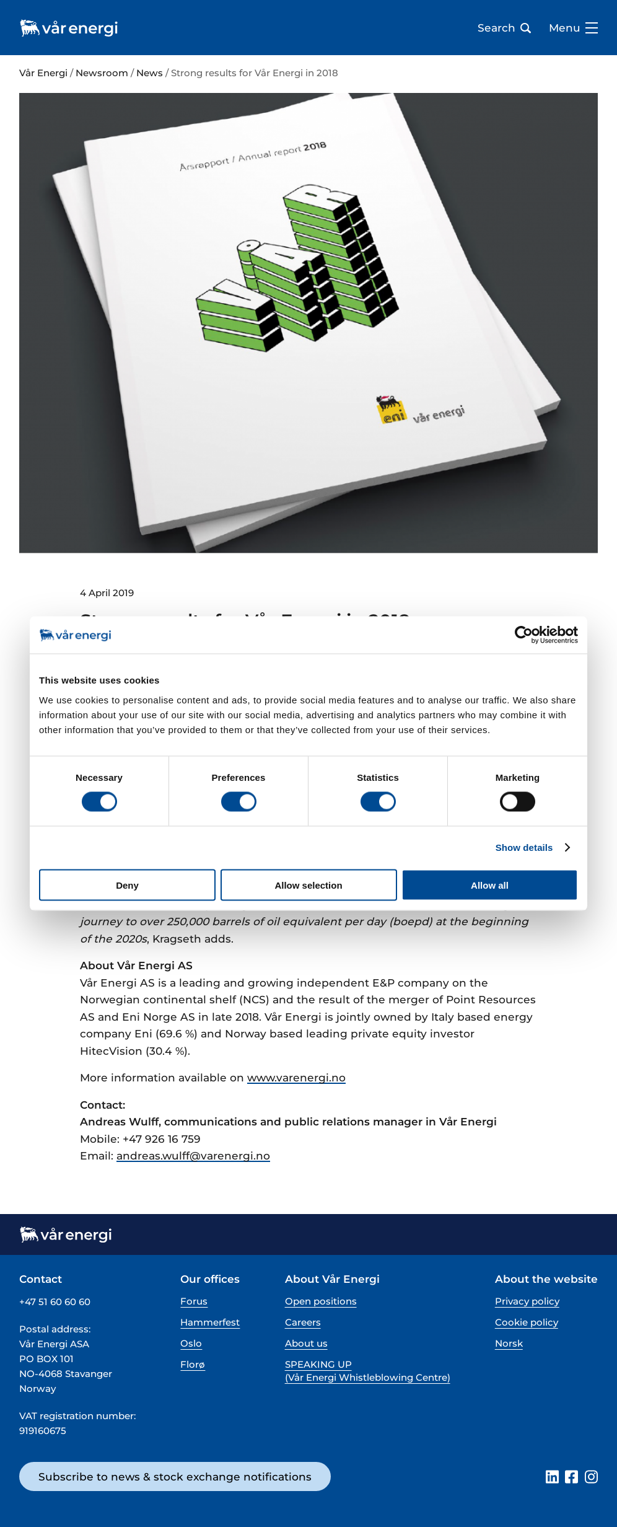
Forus (194, 1301)
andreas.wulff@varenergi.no (193, 1155)
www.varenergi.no (296, 1077)
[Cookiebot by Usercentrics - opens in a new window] (524, 635)
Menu (573, 28)
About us (306, 1343)
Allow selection (308, 884)
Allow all (490, 884)
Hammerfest (210, 1322)
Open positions (321, 1301)
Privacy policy (527, 1301)
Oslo (191, 1343)
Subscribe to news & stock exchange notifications (175, 1476)
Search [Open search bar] (504, 28)
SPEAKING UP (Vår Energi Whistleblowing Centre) (367, 1370)
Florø (192, 1364)
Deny (127, 884)
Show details (524, 847)
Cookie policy (526, 1322)
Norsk (509, 1343)
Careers (303, 1322)
